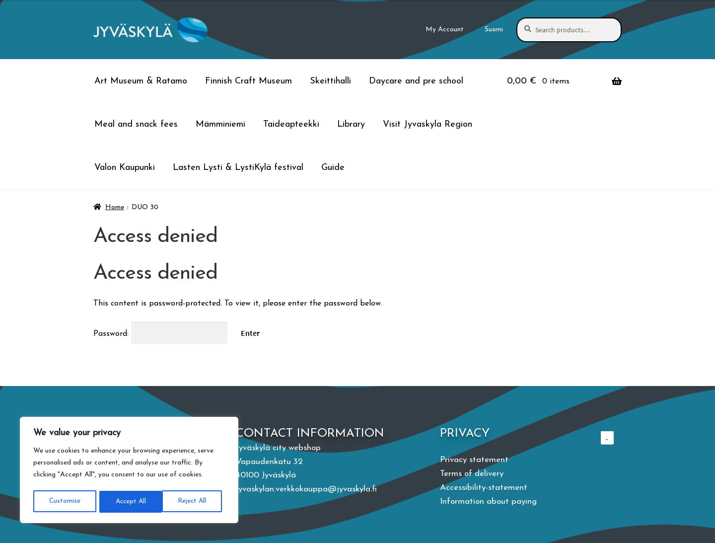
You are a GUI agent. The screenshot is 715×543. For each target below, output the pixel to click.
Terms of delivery (471, 473)
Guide (333, 167)
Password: (160, 334)
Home (114, 207)
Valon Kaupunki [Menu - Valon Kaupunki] (124, 167)
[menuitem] (494, 29)
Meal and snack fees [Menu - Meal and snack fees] (136, 124)
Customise (64, 501)
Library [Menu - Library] (351, 124)
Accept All (194, 501)
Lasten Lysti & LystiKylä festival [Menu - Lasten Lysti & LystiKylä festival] (238, 167)
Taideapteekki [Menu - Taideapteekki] (291, 124)
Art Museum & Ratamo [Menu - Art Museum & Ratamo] (140, 81)
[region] (129, 471)
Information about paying (488, 501)
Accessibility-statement (483, 487)
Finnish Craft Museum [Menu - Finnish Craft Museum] (248, 81)
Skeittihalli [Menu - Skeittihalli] (330, 81)
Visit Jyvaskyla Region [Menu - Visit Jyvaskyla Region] (427, 124)
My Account (445, 29)
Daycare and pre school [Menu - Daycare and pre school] (416, 81)
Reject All (129, 501)
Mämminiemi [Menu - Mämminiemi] (220, 124)
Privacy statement (474, 460)
